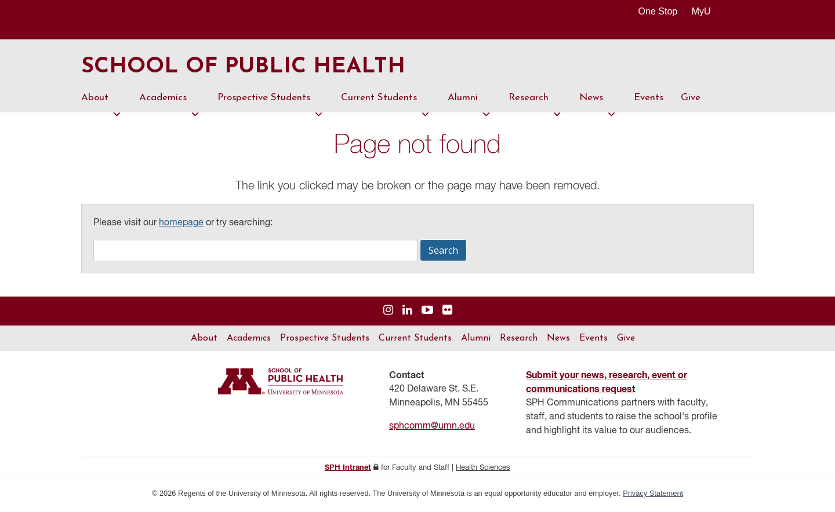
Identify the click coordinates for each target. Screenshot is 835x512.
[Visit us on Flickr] (447, 313)
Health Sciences (483, 470)
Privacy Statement (653, 495)
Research (535, 105)
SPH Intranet (348, 470)
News (597, 105)
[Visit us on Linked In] (407, 313)
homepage (181, 225)
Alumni (469, 105)
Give (690, 100)
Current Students (385, 105)
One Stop (658, 11)
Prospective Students (270, 105)
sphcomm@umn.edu (432, 428)
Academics (169, 105)
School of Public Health (251, 68)
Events (648, 100)
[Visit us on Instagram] (388, 313)
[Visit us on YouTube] (427, 313)
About (101, 105)
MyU (706, 11)
